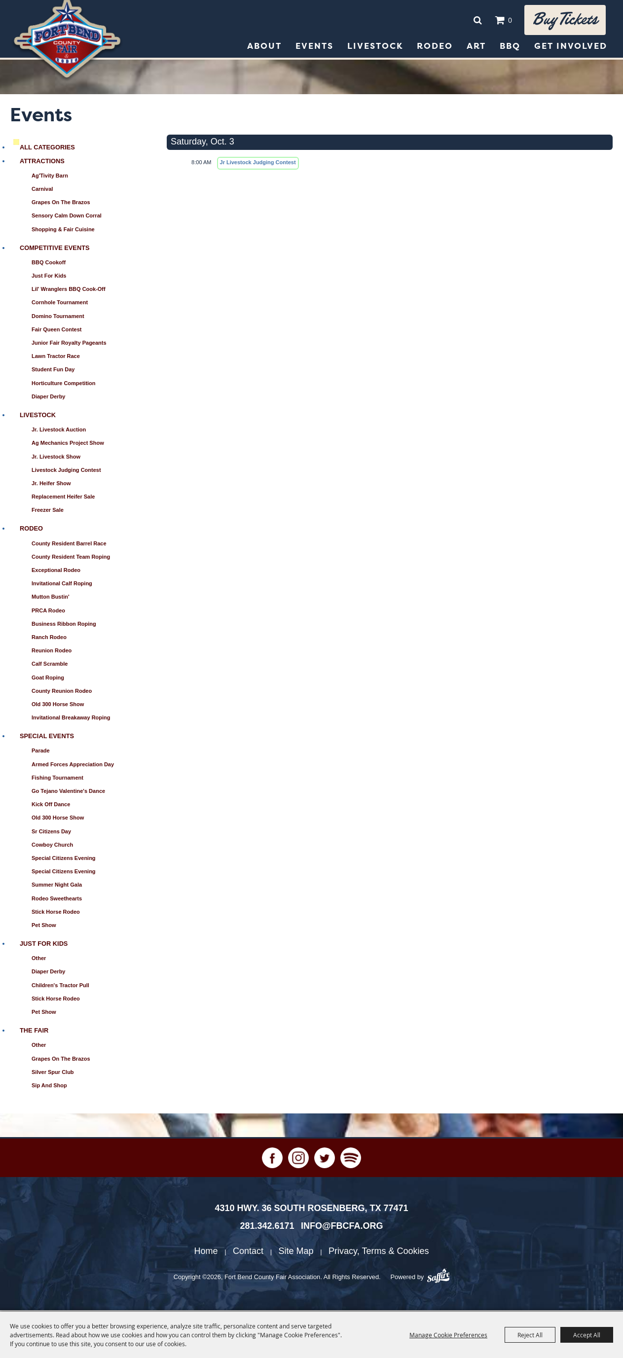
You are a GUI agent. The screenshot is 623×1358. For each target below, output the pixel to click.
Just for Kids (49, 277)
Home (206, 1252)
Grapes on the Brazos (61, 204)
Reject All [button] (530, 1335)
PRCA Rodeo (48, 612)
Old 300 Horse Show (58, 706)
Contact (248, 1252)
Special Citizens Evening (64, 859)
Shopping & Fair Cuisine (63, 231)
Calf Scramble (50, 665)
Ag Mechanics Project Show (68, 444)
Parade (41, 752)
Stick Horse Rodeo (56, 913)
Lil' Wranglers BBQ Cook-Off (69, 290)
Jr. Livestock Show (56, 458)
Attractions (42, 162)
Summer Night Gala (57, 886)
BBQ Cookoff (49, 264)
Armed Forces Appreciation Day (73, 766)
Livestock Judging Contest (66, 471)
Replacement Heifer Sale (63, 498)
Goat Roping (48, 679)
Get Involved (570, 47)
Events (314, 47)
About (264, 47)
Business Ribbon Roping (64, 625)
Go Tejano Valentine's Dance (68, 792)
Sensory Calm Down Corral (67, 217)
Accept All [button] (586, 1335)
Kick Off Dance (51, 806)
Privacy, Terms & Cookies (379, 1252)
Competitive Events (55, 249)
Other (39, 960)
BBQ (510, 47)
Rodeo (435, 47)
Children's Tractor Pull (60, 987)
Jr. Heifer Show (51, 485)
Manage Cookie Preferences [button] (448, 1335)
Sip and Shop (49, 1087)
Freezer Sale (48, 511)
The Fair (34, 1032)
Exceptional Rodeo (56, 571)
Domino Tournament (58, 318)
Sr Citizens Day (51, 833)
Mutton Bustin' (51, 598)
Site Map (296, 1252)
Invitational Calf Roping (62, 585)
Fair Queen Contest (56, 331)
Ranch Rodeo (49, 639)
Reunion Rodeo (52, 652)
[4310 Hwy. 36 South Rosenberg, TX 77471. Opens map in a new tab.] (311, 1210)
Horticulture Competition (64, 385)
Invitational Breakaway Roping (71, 719)
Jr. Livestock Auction (59, 431)
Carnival (42, 190)
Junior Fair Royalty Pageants (69, 344)
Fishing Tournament (57, 779)
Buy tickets (563, 20)
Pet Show (44, 926)
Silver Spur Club (53, 1073)
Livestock (375, 47)
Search (474, 21)
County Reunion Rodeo (62, 692)
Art (476, 47)
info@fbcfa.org (342, 1227)
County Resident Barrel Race (69, 545)
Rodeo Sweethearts (57, 900)
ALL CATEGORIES (47, 148)
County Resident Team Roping (71, 558)
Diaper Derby (48, 398)
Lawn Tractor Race (56, 357)
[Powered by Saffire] (438, 1278)
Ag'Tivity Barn (50, 177)
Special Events (47, 737)
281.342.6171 (267, 1227)
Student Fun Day (53, 371)
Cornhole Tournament (60, 304)
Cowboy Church (52, 846)
